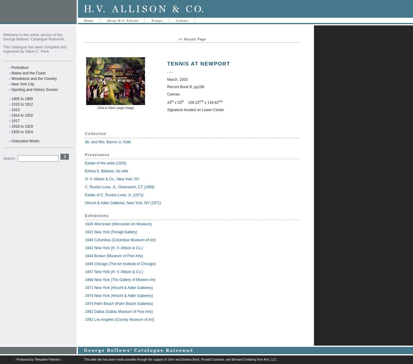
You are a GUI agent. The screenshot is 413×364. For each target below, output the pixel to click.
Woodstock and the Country (34, 79)
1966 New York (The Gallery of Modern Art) (120, 280)
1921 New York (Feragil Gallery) (111, 232)
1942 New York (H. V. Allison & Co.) (114, 248)
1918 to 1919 (22, 126)
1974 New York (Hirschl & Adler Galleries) (119, 296)
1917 (15, 121)
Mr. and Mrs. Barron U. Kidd (108, 142)
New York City (22, 84)
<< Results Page (192, 39)
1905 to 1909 (22, 99)
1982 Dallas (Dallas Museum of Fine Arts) (119, 312)
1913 (15, 110)
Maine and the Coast (28, 73)
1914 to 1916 (22, 115)
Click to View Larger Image (116, 108)
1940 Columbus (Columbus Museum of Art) (120, 240)
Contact (182, 20)
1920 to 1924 (22, 132)
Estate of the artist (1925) (105, 163)
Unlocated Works (25, 141)
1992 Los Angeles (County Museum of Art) (119, 319)
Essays (157, 20)
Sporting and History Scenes (34, 90)
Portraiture (20, 68)
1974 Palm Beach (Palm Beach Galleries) (119, 304)
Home (89, 20)
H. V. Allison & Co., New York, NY (112, 179)
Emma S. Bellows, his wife (107, 171)
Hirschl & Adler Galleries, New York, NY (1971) (123, 203)
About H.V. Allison (122, 20)
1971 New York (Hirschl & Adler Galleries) (119, 288)
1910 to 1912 (22, 104)
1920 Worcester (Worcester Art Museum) (118, 224)
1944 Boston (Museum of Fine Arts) (114, 256)
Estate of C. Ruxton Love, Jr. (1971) (114, 195)
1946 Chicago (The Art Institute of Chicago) (120, 264)
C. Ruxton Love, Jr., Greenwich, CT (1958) (120, 187)
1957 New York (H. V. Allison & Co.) (114, 272)
